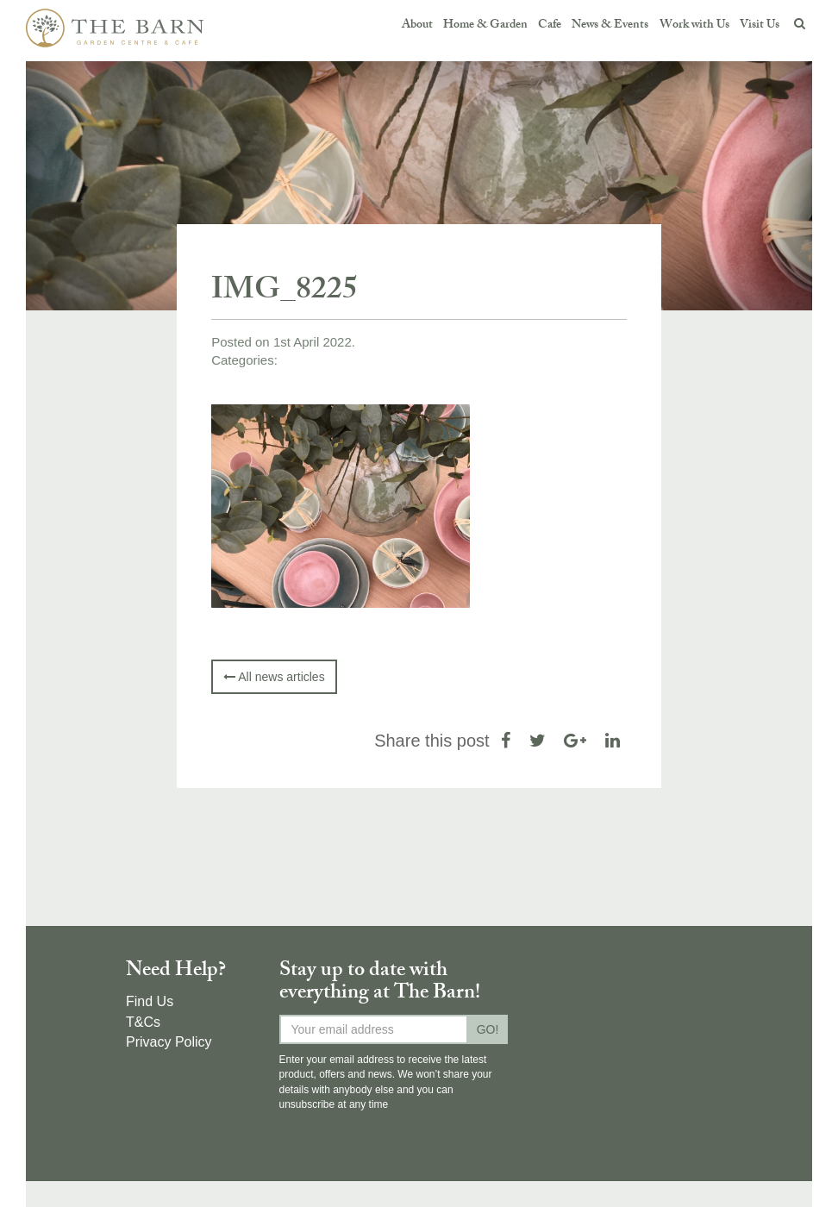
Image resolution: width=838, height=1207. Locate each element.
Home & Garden (485, 25)
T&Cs (143, 1022)
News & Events (610, 25)
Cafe (549, 25)
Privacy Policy (169, 1042)
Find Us (149, 1001)
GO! (488, 1029)
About (417, 25)
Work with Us (694, 25)
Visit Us (759, 25)
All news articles (273, 677)
